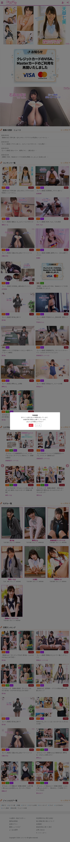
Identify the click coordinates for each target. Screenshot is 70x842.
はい (31, 425)
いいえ (38, 425)
